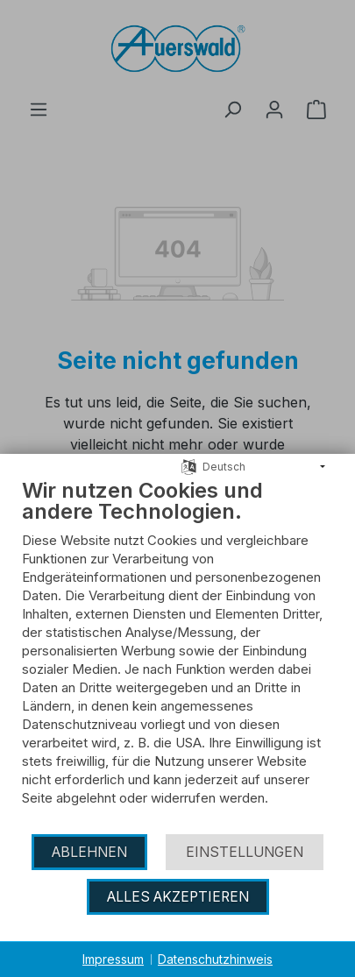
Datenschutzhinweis (215, 959)
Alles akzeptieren (178, 897)
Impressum (113, 959)
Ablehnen (89, 852)
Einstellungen (244, 852)
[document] (177, 655)
